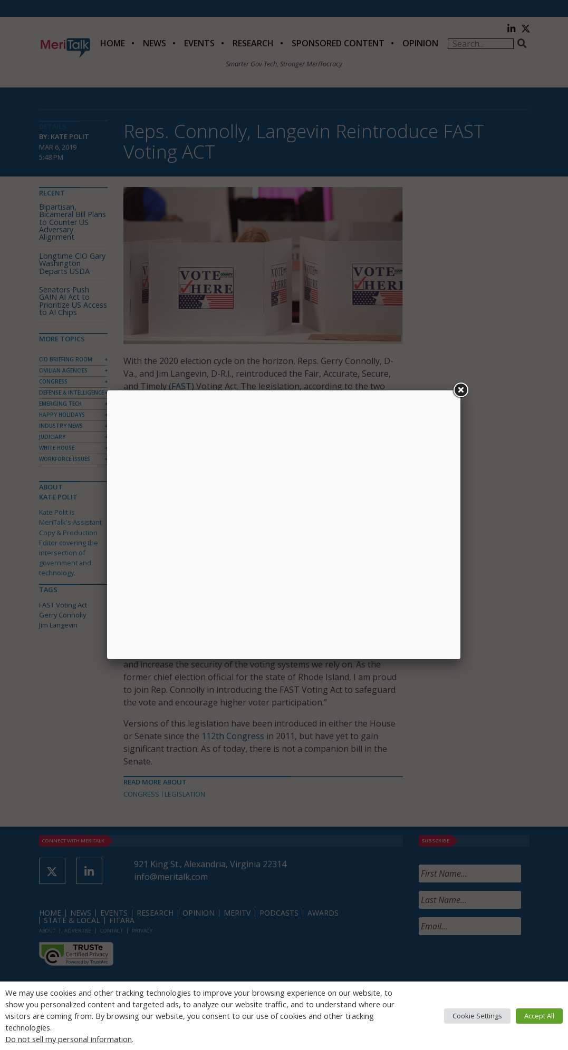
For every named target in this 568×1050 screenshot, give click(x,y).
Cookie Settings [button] (477, 1015)
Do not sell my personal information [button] (68, 1039)
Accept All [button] (539, 1015)
